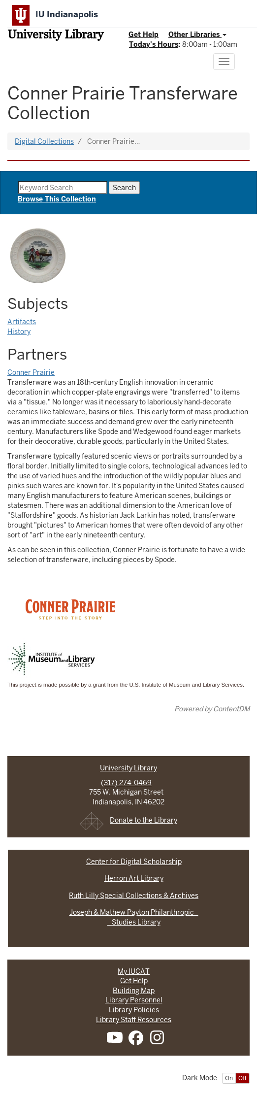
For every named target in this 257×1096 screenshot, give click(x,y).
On (229, 1078)
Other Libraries (197, 34)
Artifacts (21, 321)
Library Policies (134, 1009)
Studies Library (134, 922)
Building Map (134, 990)
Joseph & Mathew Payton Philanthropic (133, 912)
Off (242, 1078)
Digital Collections (44, 141)
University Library (55, 35)
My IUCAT (134, 971)
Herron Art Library (133, 878)
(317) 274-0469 (126, 782)
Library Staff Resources (133, 1019)
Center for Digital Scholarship (134, 861)
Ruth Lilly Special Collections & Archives (133, 895)
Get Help (143, 34)
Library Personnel (133, 1000)
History (19, 331)
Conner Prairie (31, 372)
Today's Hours (153, 44)
